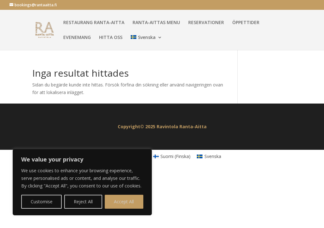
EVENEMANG (77, 37)
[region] (82, 182)
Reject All (83, 202)
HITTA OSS (110, 37)
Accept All (124, 202)
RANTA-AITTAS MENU (156, 22)
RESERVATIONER (206, 22)
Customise (42, 202)
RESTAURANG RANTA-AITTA (93, 22)
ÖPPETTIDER (245, 22)
